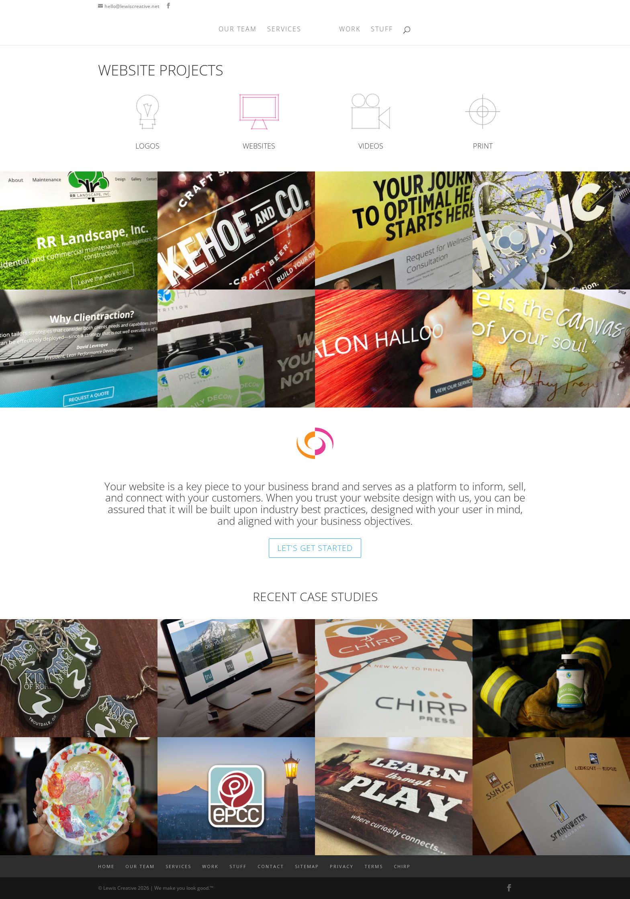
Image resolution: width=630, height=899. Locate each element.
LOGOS (147, 146)
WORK (349, 29)
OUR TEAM (238, 29)
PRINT (483, 146)
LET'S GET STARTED (315, 547)
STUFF (382, 29)
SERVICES (284, 29)
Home (106, 866)
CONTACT (271, 866)
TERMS (373, 866)
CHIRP (402, 866)
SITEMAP (307, 866)
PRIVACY (342, 866)
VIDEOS (370, 146)
